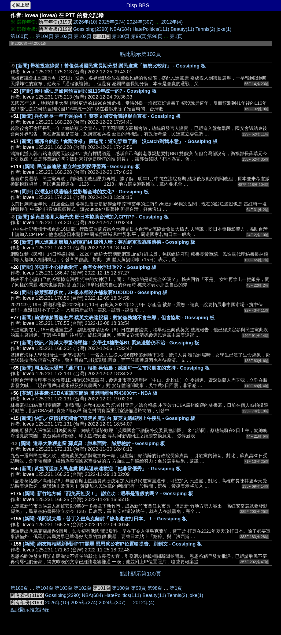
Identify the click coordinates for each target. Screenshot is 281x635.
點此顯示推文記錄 (29, 610)
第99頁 (138, 36)
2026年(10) (85, 22)
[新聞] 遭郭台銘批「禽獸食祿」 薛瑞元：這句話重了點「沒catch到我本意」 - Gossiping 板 (118, 141)
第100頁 (121, 36)
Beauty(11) (182, 29)
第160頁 (19, 36)
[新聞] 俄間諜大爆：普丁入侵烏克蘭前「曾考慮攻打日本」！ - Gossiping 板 (105, 518)
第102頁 (82, 36)
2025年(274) (112, 22)
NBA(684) (120, 29)
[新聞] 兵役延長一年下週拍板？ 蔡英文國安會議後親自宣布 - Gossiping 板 (100, 116)
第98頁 (154, 36)
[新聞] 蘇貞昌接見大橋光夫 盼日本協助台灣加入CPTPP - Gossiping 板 (92, 217)
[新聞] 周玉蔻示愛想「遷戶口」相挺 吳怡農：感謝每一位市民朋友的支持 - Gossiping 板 (115, 368)
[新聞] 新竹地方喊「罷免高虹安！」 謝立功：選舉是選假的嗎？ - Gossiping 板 (108, 493)
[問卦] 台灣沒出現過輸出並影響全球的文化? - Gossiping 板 (84, 191)
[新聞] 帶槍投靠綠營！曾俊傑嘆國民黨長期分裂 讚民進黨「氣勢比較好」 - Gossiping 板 (111, 66)
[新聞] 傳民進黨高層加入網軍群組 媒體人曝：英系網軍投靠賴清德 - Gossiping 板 (107, 242)
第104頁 (44, 36)
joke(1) (224, 29)
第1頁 (176, 36)
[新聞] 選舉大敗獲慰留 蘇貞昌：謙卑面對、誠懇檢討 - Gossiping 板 (92, 443)
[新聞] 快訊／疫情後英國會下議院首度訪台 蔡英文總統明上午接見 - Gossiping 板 (107, 418)
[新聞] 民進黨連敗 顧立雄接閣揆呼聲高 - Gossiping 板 (81, 166)
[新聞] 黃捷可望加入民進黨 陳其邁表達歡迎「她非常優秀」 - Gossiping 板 (100, 468)
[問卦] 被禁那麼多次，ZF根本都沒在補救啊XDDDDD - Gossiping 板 (93, 292)
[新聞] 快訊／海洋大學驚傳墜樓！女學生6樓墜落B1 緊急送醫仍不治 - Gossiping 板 (109, 342)
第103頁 (63, 36)
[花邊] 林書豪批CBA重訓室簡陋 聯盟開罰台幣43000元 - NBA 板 (88, 393)
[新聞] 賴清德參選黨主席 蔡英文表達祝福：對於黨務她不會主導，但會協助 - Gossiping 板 (117, 317)
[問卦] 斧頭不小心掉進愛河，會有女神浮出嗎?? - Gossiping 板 (88, 267)
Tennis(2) (205, 29)
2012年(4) (172, 22)
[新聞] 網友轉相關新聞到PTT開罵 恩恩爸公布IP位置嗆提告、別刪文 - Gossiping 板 (112, 544)
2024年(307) (140, 22)
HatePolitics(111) (150, 29)
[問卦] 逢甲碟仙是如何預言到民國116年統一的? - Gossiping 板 (88, 91)
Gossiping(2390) (91, 29)
